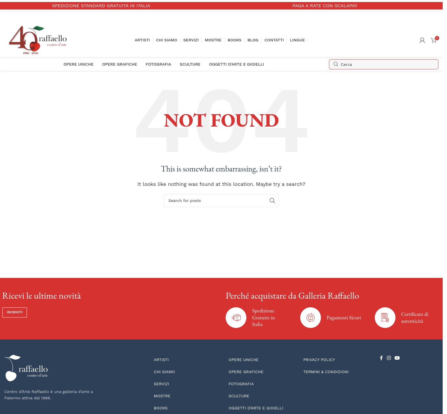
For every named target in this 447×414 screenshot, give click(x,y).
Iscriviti (15, 312)
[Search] (383, 64)
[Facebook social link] (381, 358)
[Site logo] (39, 40)
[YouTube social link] (397, 358)
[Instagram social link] (389, 358)
